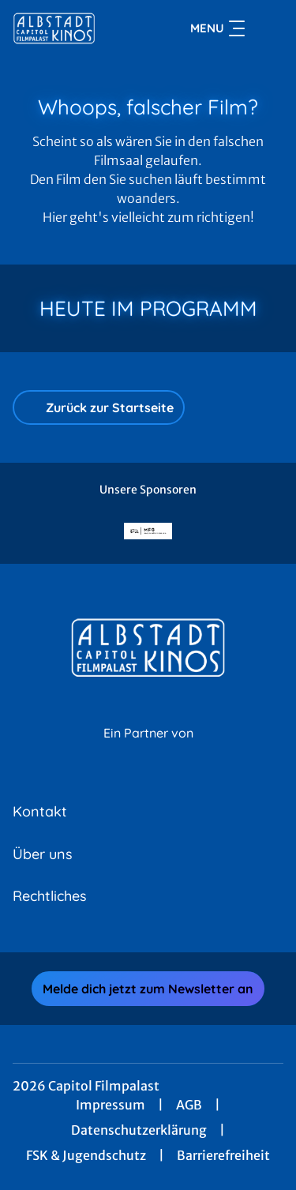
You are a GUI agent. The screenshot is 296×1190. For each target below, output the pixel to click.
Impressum (110, 1105)
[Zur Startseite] (70, 28)
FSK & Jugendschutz (86, 1155)
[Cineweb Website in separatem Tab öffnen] (148, 750)
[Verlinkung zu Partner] (148, 531)
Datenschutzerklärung (139, 1130)
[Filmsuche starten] (267, 28)
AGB (189, 1105)
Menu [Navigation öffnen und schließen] (217, 28)
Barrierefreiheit (223, 1155)
